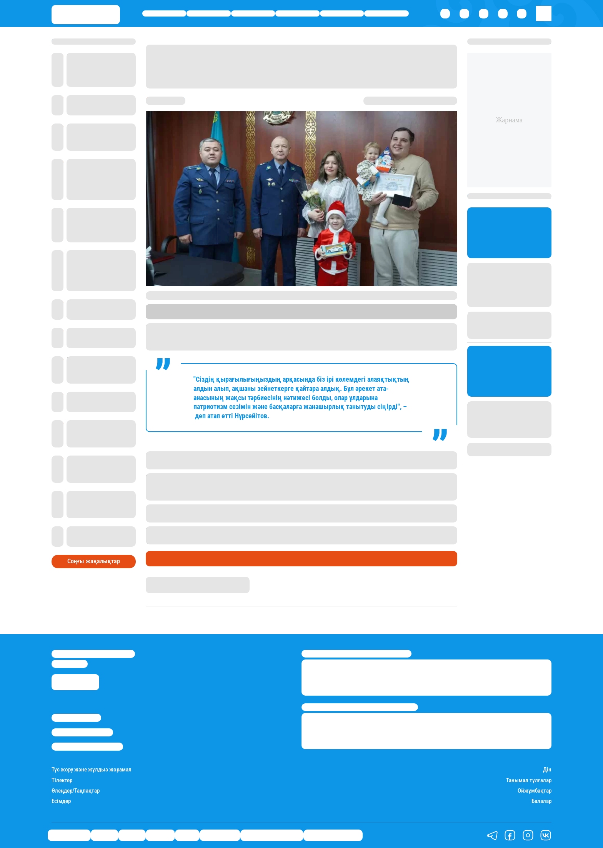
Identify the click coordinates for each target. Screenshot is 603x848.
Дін (547, 769)
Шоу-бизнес (386, 13)
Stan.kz (249, 315)
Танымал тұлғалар (528, 780)
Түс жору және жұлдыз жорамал (92, 769)
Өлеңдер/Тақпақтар (76, 791)
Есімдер (61, 801)
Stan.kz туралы (76, 717)
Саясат (253, 13)
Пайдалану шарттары (87, 746)
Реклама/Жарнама (82, 732)
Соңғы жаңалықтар (93, 561)
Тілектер (62, 780)
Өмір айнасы (164, 13)
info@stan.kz (70, 664)
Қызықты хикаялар (271, 835)
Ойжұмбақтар (534, 791)
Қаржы (208, 13)
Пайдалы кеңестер (333, 835)
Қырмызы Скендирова (176, 580)
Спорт (342, 13)
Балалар (541, 801)
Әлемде (297, 13)
